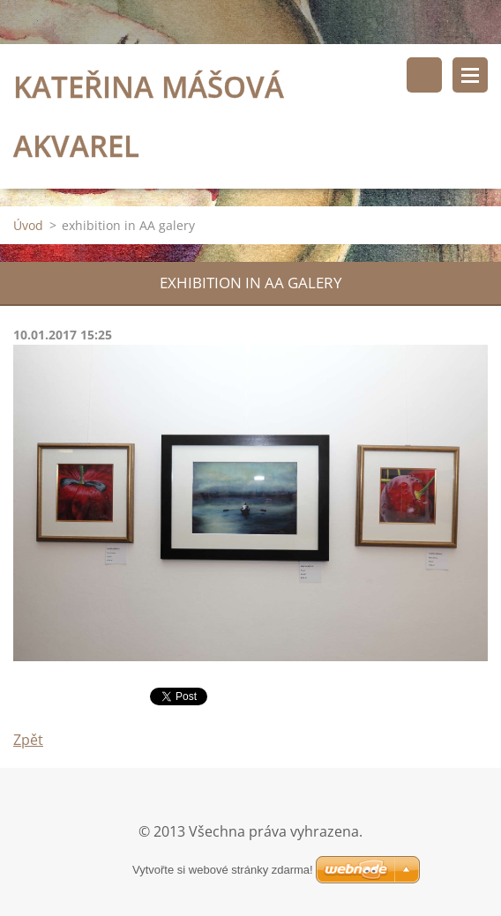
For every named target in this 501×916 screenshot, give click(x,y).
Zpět (28, 739)
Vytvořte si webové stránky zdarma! (222, 869)
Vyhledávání (424, 75)
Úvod (28, 225)
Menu (470, 75)
